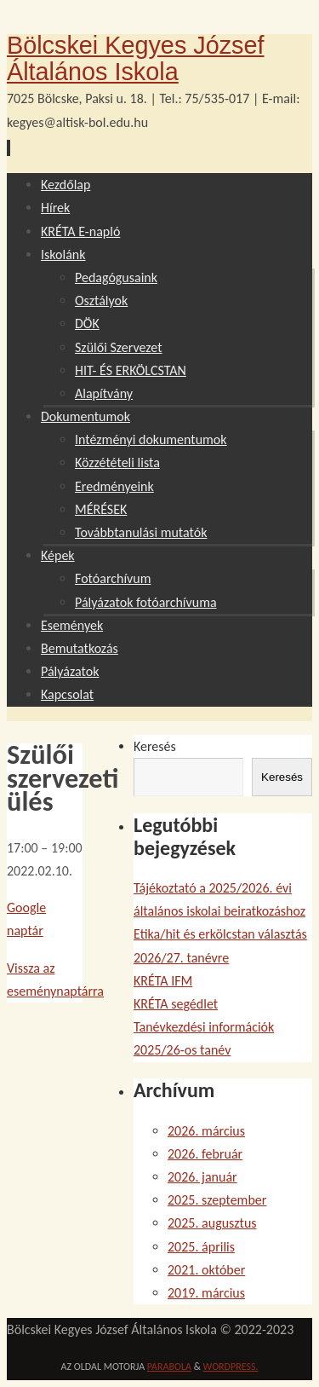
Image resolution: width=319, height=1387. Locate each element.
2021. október (206, 1270)
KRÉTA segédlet (176, 1004)
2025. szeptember (217, 1200)
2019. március (206, 1293)
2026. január (202, 1177)
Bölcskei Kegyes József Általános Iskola (136, 58)
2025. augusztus (212, 1223)
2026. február (205, 1154)
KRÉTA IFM (163, 981)
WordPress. (231, 1367)
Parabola (169, 1367)
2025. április (201, 1247)
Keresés (155, 746)
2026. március (206, 1131)
